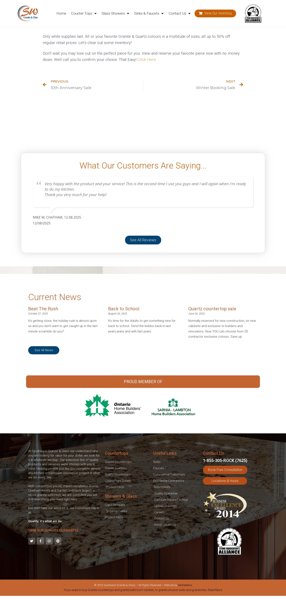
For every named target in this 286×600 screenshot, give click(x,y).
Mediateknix (185, 585)
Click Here (147, 59)
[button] (215, 13)
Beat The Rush (43, 308)
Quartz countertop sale (212, 308)
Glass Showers (115, 13)
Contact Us (180, 13)
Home (61, 13)
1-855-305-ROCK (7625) (225, 460)
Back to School (123, 308)
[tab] (143, 591)
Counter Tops (84, 13)
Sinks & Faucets (149, 13)
